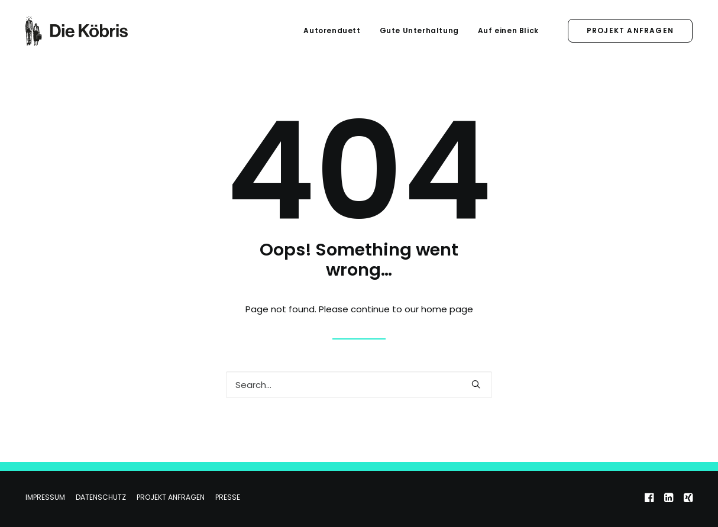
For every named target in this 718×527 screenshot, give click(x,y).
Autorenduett (331, 30)
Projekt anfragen (171, 497)
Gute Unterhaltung (419, 30)
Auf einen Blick (508, 30)
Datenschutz (101, 497)
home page (447, 309)
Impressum (45, 497)
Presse (227, 497)
